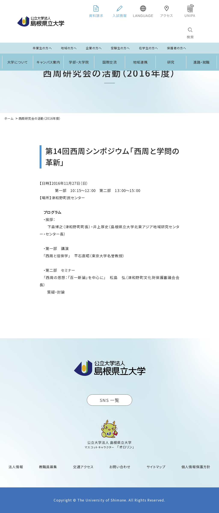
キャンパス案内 (48, 62)
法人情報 (16, 466)
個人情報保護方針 (195, 466)
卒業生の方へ (42, 48)
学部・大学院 (79, 62)
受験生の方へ (120, 48)
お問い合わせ (119, 466)
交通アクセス (83, 466)
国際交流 (109, 62)
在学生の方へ (148, 48)
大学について (17, 62)
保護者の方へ (176, 48)
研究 (171, 62)
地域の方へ (69, 48)
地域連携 (140, 62)
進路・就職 (201, 62)
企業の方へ (94, 48)
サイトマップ (156, 466)
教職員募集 (48, 466)
